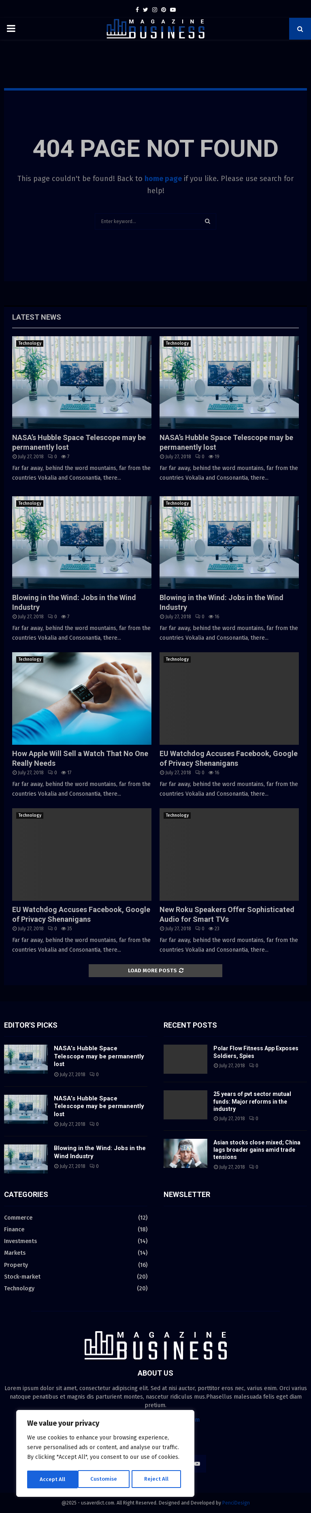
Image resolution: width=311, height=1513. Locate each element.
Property (16, 1265)
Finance (14, 1229)
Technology (29, 343)
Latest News (36, 317)
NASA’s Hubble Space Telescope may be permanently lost (99, 1056)
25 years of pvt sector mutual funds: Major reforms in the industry (252, 1101)
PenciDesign (236, 1503)
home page (163, 178)
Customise (53, 1479)
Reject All (106, 1479)
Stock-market (22, 1276)
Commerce (18, 1217)
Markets (15, 1253)
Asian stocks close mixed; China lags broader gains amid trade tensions (256, 1149)
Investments (20, 1241)
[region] (105, 1454)
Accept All (158, 1479)
